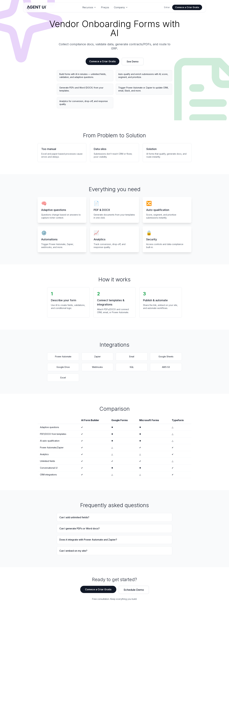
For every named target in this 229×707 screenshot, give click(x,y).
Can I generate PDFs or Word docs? (79, 528)
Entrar (167, 7)
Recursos (89, 7)
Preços (105, 7)
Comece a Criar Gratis (187, 7)
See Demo (133, 61)
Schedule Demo (134, 589)
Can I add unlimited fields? (74, 517)
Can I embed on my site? (73, 550)
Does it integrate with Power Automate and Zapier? (88, 539)
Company (121, 7)
